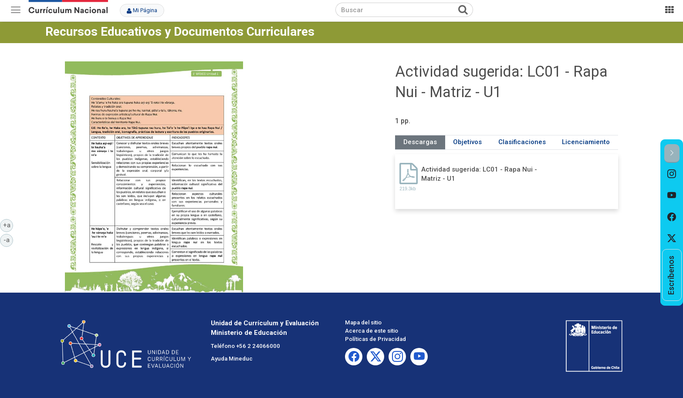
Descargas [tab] (420, 142)
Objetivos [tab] (467, 142)
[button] (672, 153)
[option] (672, 174)
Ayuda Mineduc (232, 358)
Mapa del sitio (363, 322)
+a (8, 224)
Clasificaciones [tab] (522, 142)
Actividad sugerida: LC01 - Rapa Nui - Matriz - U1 (479, 173)
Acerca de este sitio (371, 330)
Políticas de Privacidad (375, 339)
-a (8, 239)
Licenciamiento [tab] (586, 142)
